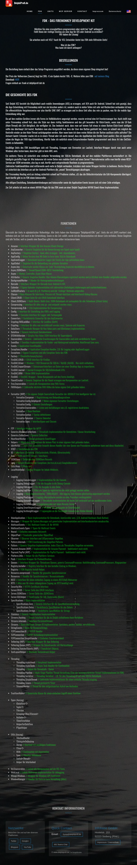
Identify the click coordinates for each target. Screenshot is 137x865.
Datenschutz (115, 11)
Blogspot (14, 849)
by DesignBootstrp (76, 854)
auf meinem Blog (102, 76)
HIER (17, 79)
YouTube (27, 849)
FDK (40, 11)
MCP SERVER (65, 11)
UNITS (50, 11)
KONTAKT (82, 11)
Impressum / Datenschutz (108, 844)
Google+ (25, 843)
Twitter (13, 843)
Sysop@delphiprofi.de (72, 836)
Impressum (98, 11)
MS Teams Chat (60, 847)
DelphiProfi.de (17, 3)
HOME (30, 11)
